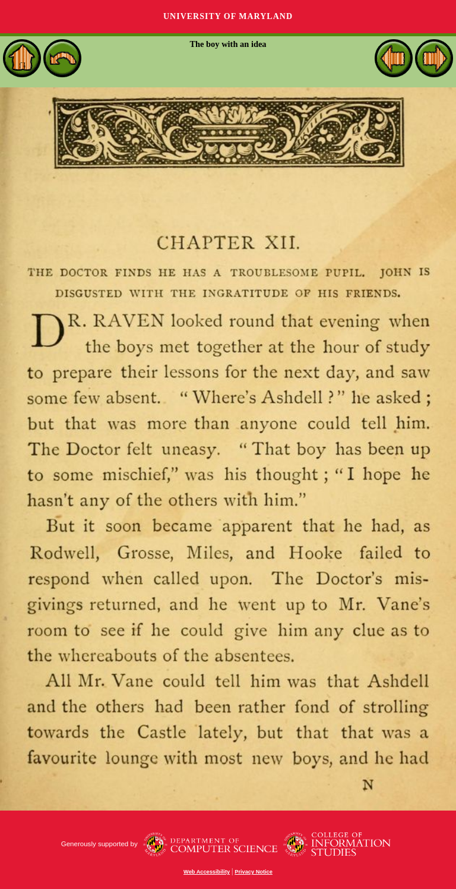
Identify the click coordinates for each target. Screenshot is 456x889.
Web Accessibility (206, 872)
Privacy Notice (254, 872)
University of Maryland (228, 16)
